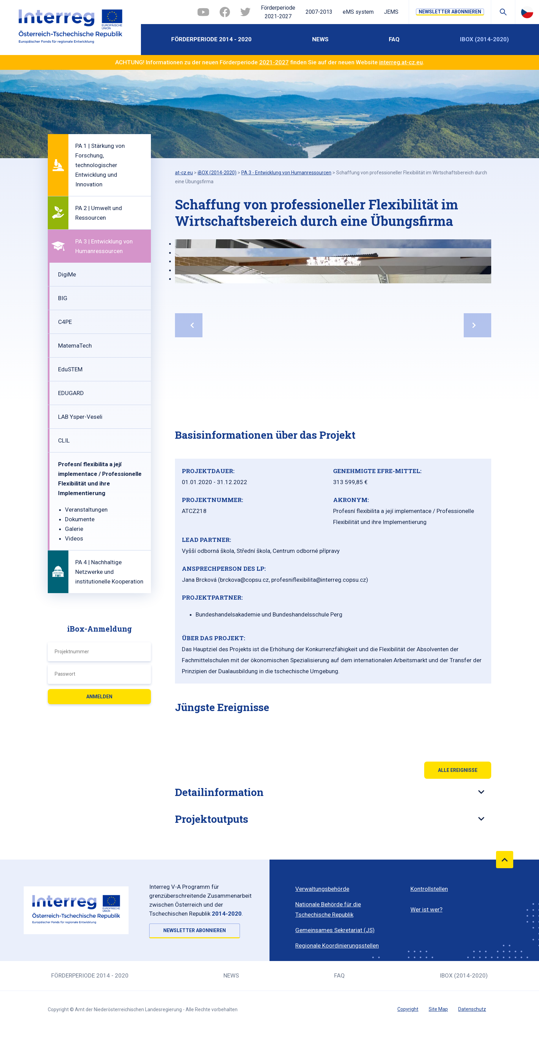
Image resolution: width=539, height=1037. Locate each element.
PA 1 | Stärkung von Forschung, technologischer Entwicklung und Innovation (100, 165)
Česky (527, 12)
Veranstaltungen (86, 509)
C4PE (65, 321)
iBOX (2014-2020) (484, 39)
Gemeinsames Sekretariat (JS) (335, 930)
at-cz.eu (184, 172)
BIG (62, 298)
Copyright (407, 1009)
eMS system (358, 12)
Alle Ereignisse (457, 770)
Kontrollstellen (429, 888)
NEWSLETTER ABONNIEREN (450, 11)
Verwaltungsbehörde (322, 888)
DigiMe (67, 274)
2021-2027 (274, 62)
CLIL (64, 440)
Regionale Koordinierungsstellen (337, 945)
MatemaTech (75, 345)
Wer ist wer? (426, 909)
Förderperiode (278, 12)
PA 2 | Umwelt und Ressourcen (98, 213)
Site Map (438, 1009)
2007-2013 (319, 12)
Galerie (74, 528)
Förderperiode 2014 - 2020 (211, 39)
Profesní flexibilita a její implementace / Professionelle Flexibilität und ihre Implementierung (100, 478)
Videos (74, 538)
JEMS (391, 12)
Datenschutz (472, 1009)
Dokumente (80, 519)
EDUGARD (71, 393)
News (320, 39)
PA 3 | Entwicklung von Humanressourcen (104, 246)
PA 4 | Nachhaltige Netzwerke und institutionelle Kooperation (109, 572)
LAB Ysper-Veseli (80, 416)
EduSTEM (70, 369)
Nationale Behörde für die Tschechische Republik (328, 909)
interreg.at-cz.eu (401, 62)
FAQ (394, 39)
